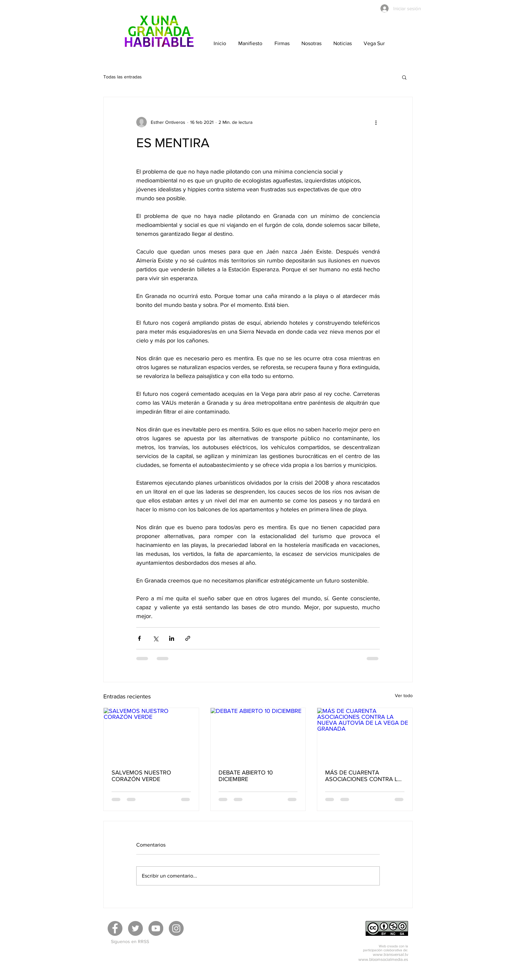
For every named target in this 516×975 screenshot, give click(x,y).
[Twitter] (135, 928)
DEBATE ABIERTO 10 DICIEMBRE (246, 775)
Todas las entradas (122, 76)
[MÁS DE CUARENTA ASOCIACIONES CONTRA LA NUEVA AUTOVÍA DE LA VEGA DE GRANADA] (364, 734)
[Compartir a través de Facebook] (139, 638)
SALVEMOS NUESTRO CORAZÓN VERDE (141, 775)
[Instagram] (176, 928)
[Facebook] (115, 928)
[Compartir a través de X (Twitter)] (155, 638)
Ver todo (404, 695)
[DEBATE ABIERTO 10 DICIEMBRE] (258, 734)
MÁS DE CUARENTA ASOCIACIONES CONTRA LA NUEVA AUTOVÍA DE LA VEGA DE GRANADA (363, 775)
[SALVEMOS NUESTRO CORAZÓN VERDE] (151, 734)
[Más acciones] (376, 122)
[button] (404, 77)
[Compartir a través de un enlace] (188, 638)
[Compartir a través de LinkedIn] (171, 638)
